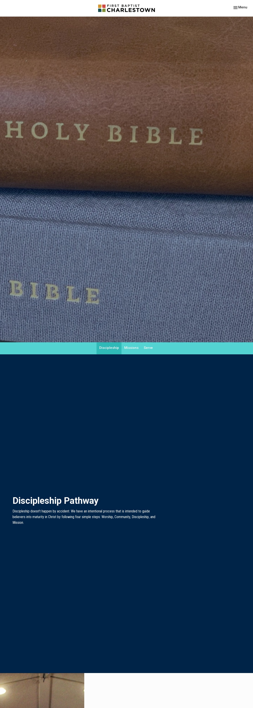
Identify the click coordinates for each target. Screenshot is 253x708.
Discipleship (109, 348)
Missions (131, 348)
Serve (148, 348)
